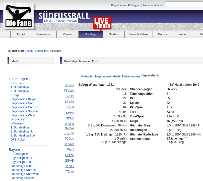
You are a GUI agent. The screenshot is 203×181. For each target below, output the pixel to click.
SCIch (70, 118)
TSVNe (69, 144)
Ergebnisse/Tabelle (107, 76)
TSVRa (69, 124)
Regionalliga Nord (22, 103)
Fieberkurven (131, 76)
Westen (72, 20)
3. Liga (15, 95)
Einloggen (134, 5)
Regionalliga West (23, 115)
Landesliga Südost (23, 178)
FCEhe (69, 133)
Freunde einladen (153, 5)
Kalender (87, 76)
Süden (29, 50)
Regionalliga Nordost (24, 107)
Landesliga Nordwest (25, 174)
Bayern (14, 150)
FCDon (69, 138)
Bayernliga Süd (21, 162)
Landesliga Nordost (23, 170)
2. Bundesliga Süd (23, 135)
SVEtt (70, 107)
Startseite (40, 50)
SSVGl (69, 160)
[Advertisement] (163, 43)
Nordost (60, 20)
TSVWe (69, 91)
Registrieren (118, 5)
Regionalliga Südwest (25, 111)
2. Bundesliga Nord (23, 131)
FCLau (69, 155)
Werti (70, 149)
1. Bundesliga (20, 87)
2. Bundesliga (20, 91)
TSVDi (69, 166)
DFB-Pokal (18, 119)
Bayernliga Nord (21, 158)
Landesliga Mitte (21, 166)
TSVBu (69, 102)
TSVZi (70, 85)
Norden (48, 20)
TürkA (70, 171)
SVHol (69, 96)
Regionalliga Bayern (24, 99)
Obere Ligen (18, 79)
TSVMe (69, 113)
